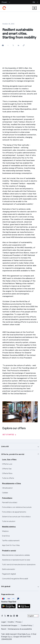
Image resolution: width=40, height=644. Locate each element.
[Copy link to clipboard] (23, 45)
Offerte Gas (7, 469)
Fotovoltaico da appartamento (14, 512)
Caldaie (5, 493)
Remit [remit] (3, 629)
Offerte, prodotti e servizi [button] (12, 454)
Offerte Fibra (7, 473)
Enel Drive (6, 536)
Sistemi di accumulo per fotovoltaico (16, 517)
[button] (2, 45)
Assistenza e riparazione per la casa (16, 560)
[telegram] (17, 616)
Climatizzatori (7, 488)
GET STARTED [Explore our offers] (9, 435)
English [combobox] (31, 616)
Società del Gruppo (9, 625)
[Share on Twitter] (13, 45)
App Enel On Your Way (11, 545)
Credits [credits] (11, 622)
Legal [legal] (3, 622)
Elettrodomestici (8, 569)
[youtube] (8, 616)
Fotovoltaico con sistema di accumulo (17, 507)
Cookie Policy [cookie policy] (26, 625)
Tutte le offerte (8, 478)
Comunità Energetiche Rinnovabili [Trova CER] (15, 579)
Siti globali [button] (5, 586)
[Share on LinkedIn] (18, 45)
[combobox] (33, 615)
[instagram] (14, 616)
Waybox (5, 531)
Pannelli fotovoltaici (9, 502)
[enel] (4, 8)
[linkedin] (11, 616)
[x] (5, 616)
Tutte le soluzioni (8, 521)
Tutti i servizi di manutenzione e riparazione (18, 564)
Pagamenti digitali (9, 574)
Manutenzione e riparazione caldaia (16, 555)
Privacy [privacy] (18, 622)
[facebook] (2, 616)
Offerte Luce (7, 464)
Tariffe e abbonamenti (10, 541)
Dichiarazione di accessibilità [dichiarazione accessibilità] (20, 629)
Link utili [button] (5, 446)
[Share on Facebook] (8, 45)
